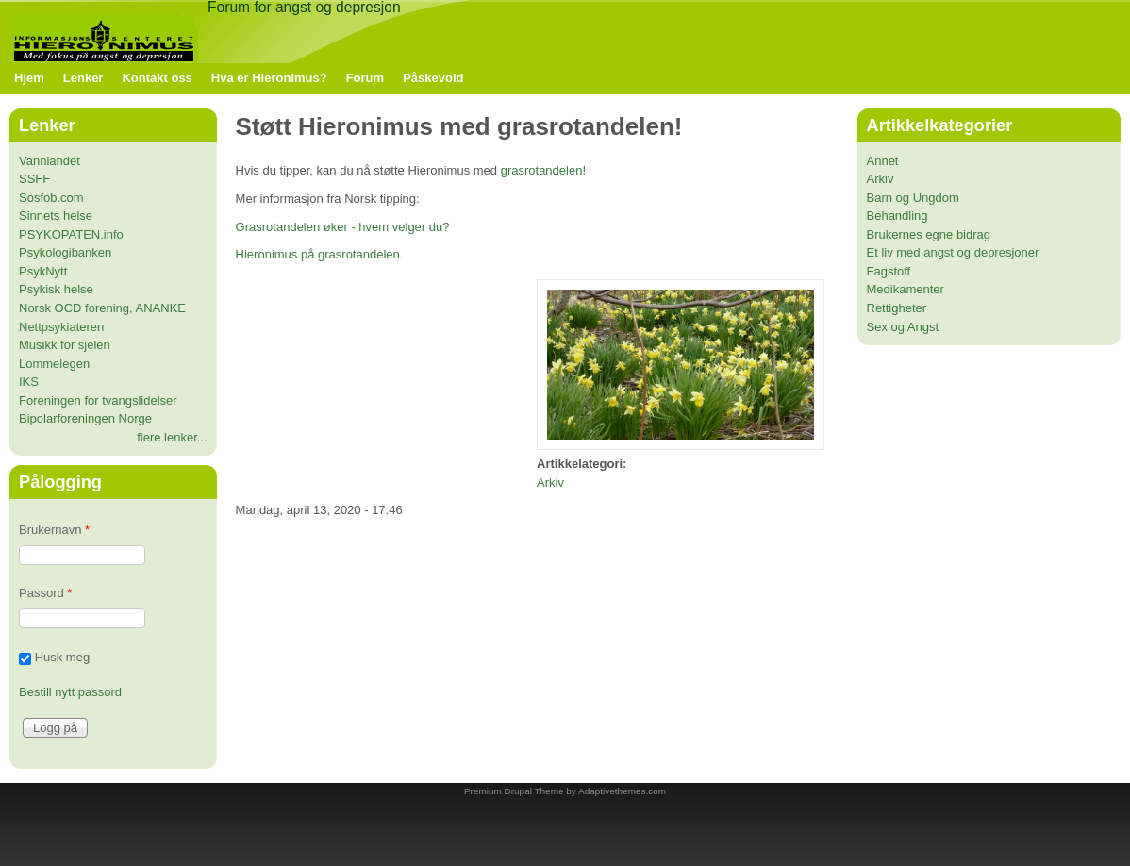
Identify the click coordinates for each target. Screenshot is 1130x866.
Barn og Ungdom (913, 198)
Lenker (83, 78)
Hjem (29, 78)
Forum (365, 78)
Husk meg (63, 658)
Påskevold (433, 78)
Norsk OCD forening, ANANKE (102, 308)
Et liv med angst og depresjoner (953, 252)
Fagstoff (889, 271)
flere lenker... (172, 437)
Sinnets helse (55, 215)
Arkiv (550, 482)
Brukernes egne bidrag (929, 234)
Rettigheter (897, 308)
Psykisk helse (56, 289)
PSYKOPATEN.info (71, 234)
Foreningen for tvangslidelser (98, 400)
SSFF (34, 179)
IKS (29, 382)
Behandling (897, 215)
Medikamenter (905, 289)
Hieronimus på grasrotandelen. (320, 254)
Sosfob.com (51, 198)
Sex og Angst (903, 327)
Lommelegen (54, 364)
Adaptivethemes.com (622, 791)
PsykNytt (43, 271)
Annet (883, 161)
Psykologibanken (65, 252)
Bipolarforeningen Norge (85, 418)
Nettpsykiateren (61, 327)
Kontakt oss (156, 78)
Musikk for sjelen (64, 345)
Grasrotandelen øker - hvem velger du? (343, 227)
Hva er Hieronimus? (269, 78)
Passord (45, 593)
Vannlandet (49, 161)
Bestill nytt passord (70, 692)
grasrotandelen (542, 170)
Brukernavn (54, 530)
